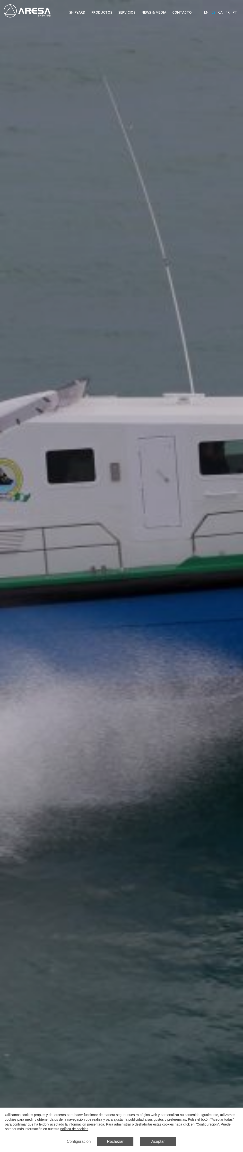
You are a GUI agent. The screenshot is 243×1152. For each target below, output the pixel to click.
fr (228, 12)
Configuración (79, 1142)
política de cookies (74, 1129)
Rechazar (115, 1142)
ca (220, 12)
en (206, 12)
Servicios (126, 12)
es (213, 12)
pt (235, 12)
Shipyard (77, 12)
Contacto (182, 12)
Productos (101, 12)
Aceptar (158, 1142)
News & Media (153, 12)
